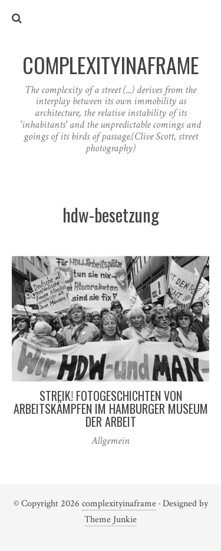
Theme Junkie (110, 519)
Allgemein (110, 440)
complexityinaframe (119, 503)
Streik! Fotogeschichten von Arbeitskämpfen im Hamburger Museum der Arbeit (111, 408)
